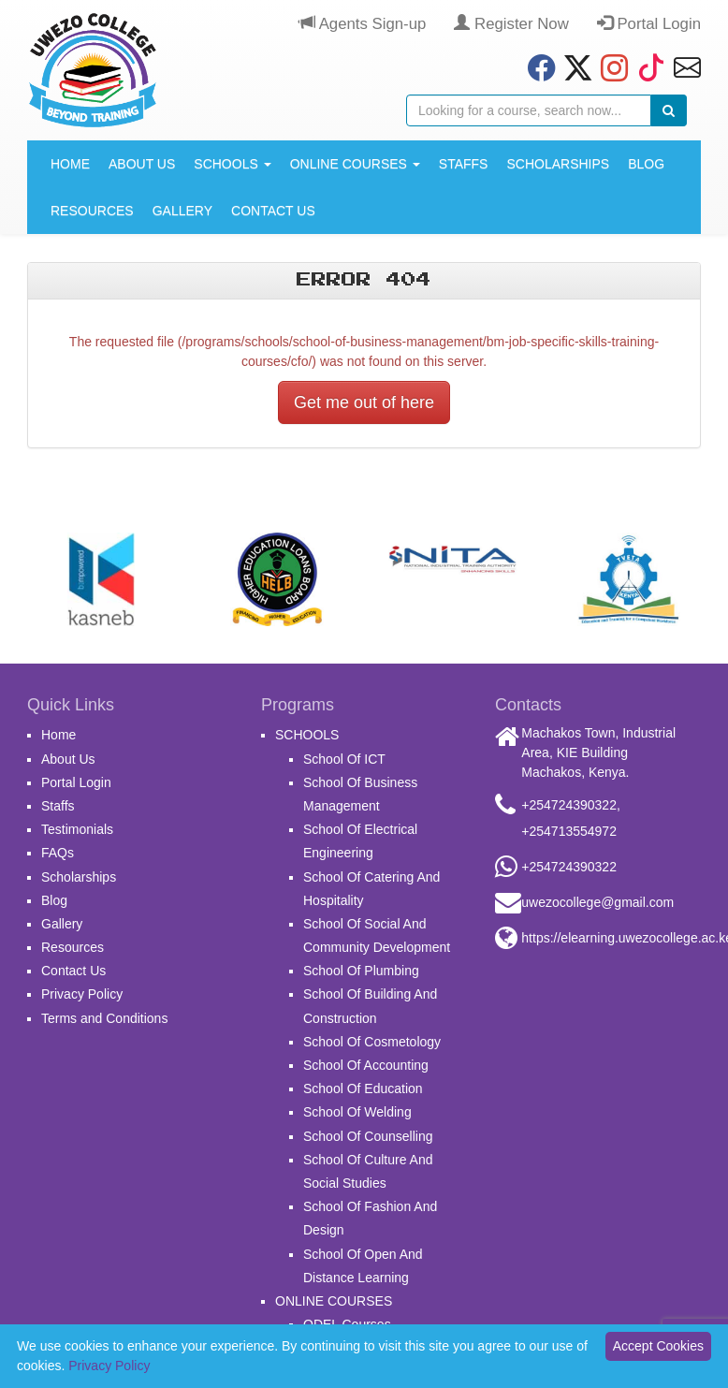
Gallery (182, 210)
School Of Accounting (366, 1065)
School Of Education (363, 1088)
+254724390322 (569, 804)
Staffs (463, 163)
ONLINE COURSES (355, 163)
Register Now (511, 24)
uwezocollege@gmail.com (597, 902)
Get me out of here (364, 402)
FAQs (57, 852)
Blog (646, 163)
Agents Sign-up (362, 24)
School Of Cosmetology (372, 1041)
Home (70, 163)
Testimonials (77, 829)
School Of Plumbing (361, 970)
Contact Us (273, 210)
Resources (92, 210)
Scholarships (557, 163)
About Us (142, 163)
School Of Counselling (368, 1136)
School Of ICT (344, 759)
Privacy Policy (82, 993)
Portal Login (649, 24)
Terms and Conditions (104, 1018)
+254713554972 (569, 831)
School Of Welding (357, 1111)
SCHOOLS (232, 163)
